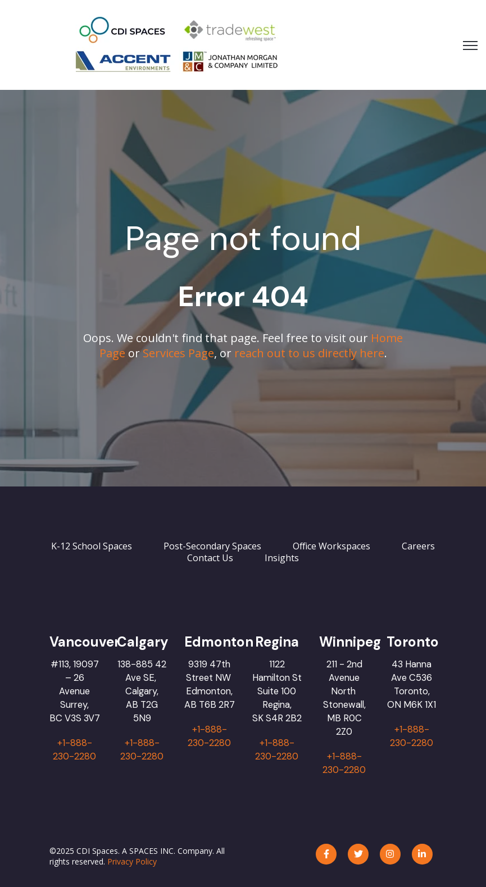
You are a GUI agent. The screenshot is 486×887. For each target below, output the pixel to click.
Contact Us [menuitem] (210, 558)
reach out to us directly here (309, 353)
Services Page (178, 353)
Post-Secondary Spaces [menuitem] (212, 546)
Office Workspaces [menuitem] (331, 546)
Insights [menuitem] (282, 558)
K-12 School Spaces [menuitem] (91, 546)
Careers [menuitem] (418, 546)
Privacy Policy (132, 861)
